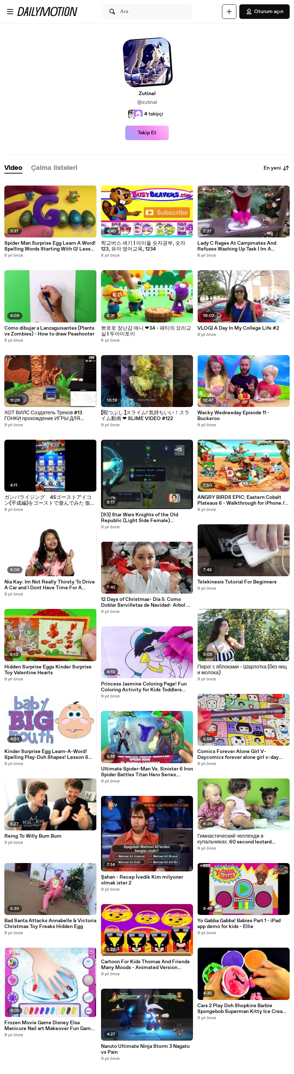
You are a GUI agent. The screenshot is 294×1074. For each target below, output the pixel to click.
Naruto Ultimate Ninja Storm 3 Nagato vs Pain (145, 1049)
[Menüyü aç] (10, 11)
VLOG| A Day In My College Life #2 (238, 328)
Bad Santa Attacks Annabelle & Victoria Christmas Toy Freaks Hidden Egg (50, 923)
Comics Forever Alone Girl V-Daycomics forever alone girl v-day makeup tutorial (238, 754)
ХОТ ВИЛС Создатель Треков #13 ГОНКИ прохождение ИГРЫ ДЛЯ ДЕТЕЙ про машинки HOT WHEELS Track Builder (45, 416)
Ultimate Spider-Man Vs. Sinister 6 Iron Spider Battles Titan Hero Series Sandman (147, 772)
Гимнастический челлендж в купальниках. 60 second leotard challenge (234, 839)
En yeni (277, 168)
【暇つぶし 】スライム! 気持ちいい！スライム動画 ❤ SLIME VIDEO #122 (145, 416)
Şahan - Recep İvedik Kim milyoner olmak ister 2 (142, 880)
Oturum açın (264, 11)
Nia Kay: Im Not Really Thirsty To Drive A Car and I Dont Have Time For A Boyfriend (49, 585)
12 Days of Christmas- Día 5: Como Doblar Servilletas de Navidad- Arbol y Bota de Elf (145, 602)
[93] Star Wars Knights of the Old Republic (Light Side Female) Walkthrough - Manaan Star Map (139, 518)
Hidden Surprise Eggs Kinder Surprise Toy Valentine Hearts (48, 670)
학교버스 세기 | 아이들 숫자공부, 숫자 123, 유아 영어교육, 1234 (143, 246)
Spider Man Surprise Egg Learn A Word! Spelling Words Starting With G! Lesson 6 (50, 246)
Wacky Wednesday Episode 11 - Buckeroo (233, 416)
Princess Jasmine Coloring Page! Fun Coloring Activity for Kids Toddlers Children (144, 687)
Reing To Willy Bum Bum (33, 836)
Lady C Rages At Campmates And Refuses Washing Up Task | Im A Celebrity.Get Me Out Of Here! (236, 246)
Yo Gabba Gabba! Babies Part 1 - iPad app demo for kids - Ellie (239, 923)
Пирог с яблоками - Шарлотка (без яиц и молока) (242, 670)
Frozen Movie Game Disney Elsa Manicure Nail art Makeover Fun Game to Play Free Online (49, 1026)
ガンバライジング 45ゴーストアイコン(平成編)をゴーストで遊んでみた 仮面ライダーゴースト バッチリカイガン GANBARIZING (49, 500)
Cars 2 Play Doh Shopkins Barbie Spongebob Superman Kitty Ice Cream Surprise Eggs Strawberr (242, 1008)
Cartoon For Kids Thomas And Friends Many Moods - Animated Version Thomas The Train (145, 965)
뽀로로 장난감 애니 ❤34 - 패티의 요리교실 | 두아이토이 (146, 331)
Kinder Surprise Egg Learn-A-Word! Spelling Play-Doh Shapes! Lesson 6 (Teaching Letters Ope (46, 754)
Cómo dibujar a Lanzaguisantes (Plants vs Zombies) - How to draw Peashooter (49, 331)
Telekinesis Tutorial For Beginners (237, 582)
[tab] (13, 168)
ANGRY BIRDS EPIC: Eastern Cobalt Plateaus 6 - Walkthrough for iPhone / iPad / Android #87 (241, 500)
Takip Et (147, 133)
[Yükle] (229, 11)
